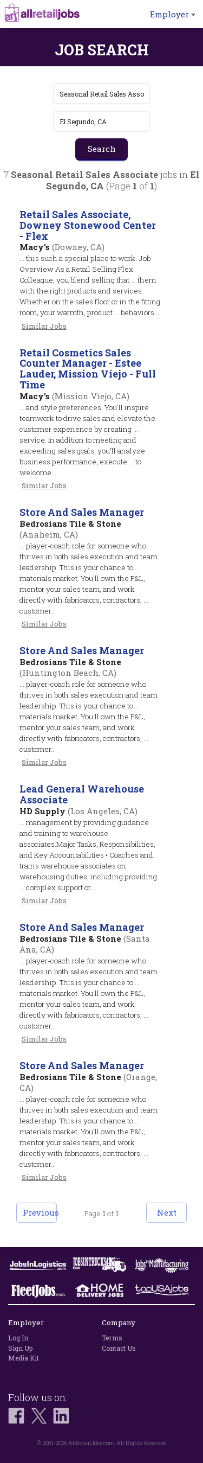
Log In (18, 1337)
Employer (172, 14)
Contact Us (119, 1348)
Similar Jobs (44, 326)
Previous (40, 1212)
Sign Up (20, 1348)
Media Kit (23, 1357)
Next (166, 1212)
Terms (112, 1337)
